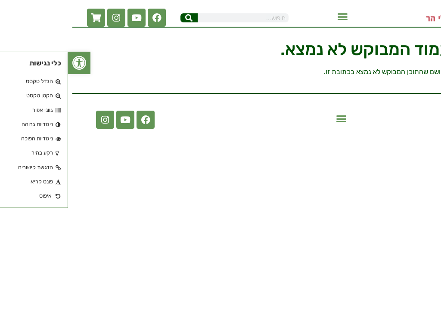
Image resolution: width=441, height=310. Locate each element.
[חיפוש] (121, 17)
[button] (275, 17)
